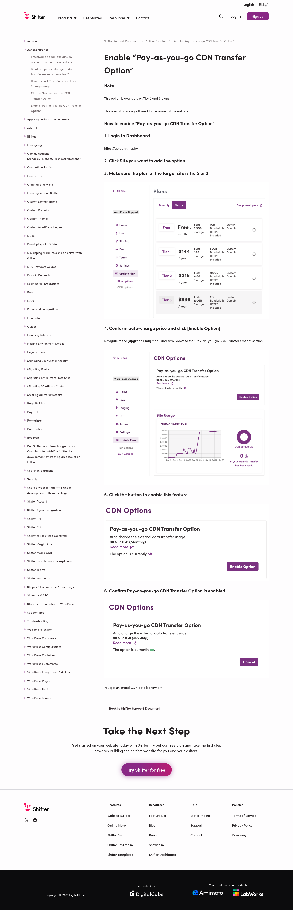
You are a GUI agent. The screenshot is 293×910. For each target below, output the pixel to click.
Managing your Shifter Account (47, 360)
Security (32, 479)
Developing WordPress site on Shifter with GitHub (54, 255)
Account (32, 41)
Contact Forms (36, 176)
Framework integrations (42, 309)
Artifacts (32, 128)
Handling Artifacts (39, 335)
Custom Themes (37, 218)
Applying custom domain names (48, 119)
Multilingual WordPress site (44, 395)
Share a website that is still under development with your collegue (49, 490)
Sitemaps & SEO (37, 595)
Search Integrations (40, 470)
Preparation (35, 429)
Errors (31, 292)
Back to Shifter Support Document (132, 708)
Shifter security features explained (49, 561)
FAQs (30, 301)
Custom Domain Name (42, 201)
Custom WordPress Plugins (44, 227)
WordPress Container (41, 655)
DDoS (31, 236)
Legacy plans (36, 352)
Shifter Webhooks (38, 578)
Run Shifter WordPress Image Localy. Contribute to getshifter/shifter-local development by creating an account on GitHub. (53, 454)
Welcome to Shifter (39, 629)
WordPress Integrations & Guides (48, 672)
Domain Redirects (38, 275)
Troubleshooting (37, 621)
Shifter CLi (34, 527)
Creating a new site (40, 184)
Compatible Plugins (40, 167)
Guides (31, 326)
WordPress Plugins (39, 681)
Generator (34, 318)
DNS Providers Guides (41, 266)
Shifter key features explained (47, 535)
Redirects (33, 437)
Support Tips (35, 612)
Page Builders (36, 403)
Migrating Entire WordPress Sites (48, 378)
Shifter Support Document (121, 41)
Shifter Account (37, 501)
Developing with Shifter (42, 244)
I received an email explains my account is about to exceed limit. (52, 59)
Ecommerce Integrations (43, 284)
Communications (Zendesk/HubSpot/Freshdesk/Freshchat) (54, 156)
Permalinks (34, 420)
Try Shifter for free (146, 770)
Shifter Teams (36, 570)
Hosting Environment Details (45, 343)
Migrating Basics (38, 369)
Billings (31, 136)
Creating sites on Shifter (43, 193)
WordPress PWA (37, 689)
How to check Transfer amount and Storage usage (54, 83)
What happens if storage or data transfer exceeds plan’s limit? (53, 71)
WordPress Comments (41, 638)
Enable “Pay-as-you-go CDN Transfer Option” (56, 108)
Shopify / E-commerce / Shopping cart (53, 587)
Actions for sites (156, 41)
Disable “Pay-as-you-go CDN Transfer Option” (50, 96)
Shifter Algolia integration (44, 510)
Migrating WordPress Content (46, 386)
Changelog (34, 145)
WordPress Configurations (44, 647)
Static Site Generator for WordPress (50, 604)
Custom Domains (38, 210)
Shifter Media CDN (39, 553)
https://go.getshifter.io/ (121, 148)
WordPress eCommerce (42, 664)
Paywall (32, 412)
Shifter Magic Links (39, 544)
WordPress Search (39, 698)
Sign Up (258, 16)
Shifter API (34, 518)
